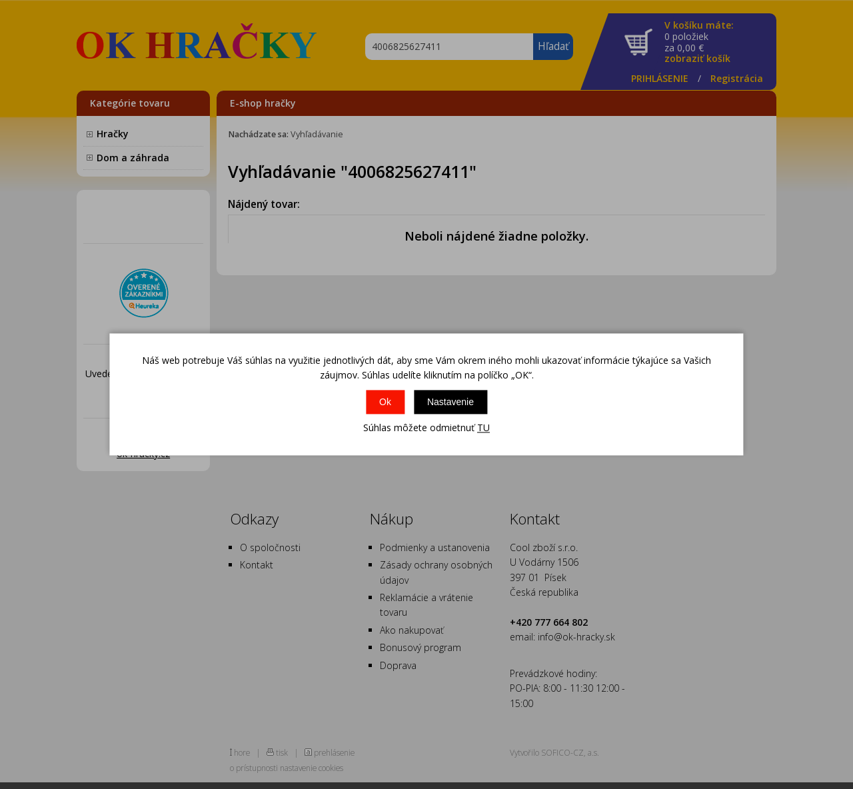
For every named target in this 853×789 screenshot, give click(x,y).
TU (483, 427)
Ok (385, 401)
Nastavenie (450, 401)
